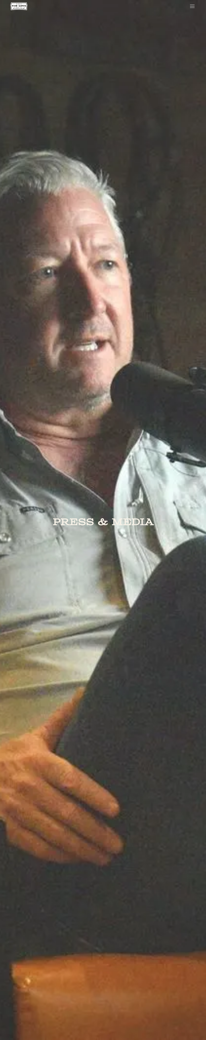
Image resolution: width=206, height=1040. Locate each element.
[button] (192, 6)
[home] (18, 6)
